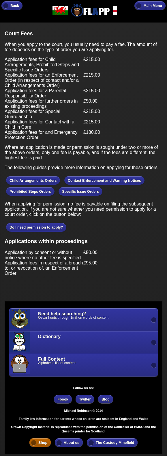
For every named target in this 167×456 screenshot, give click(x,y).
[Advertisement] (51, 288)
